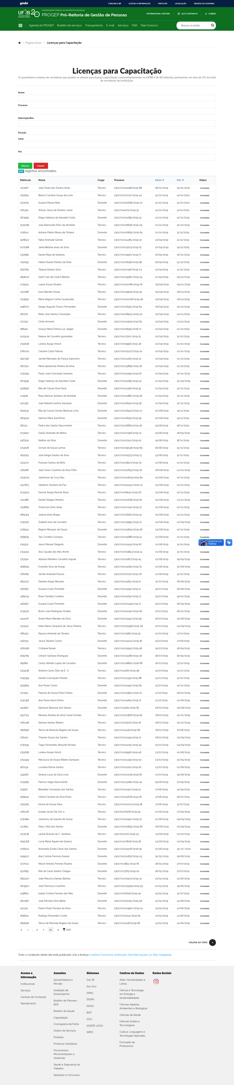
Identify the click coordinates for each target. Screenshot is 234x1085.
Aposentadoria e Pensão (63, 981)
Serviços (123, 25)
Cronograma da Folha (66, 1024)
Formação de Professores (127, 1044)
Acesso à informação (139, 3)
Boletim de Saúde (64, 1011)
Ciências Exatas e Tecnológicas (130, 1023)
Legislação (180, 3)
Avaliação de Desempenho (62, 992)
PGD (134, 25)
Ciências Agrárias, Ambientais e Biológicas (133, 1006)
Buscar (25, 165)
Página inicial (33, 42)
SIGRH (90, 999)
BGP (89, 1012)
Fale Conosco (149, 25)
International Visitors (158, 14)
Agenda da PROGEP (41, 25)
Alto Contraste (189, 14)
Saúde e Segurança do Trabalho (67, 1066)
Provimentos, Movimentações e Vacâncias (64, 1054)
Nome (21, 92)
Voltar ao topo (198, 942)
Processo (23, 105)
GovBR (24, 3)
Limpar (40, 165)
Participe (162, 3)
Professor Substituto (65, 1043)
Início (21, 139)
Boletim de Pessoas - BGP (66, 1002)
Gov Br (91, 979)
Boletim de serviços (69, 25)
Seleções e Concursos (67, 1075)
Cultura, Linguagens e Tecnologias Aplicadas (132, 1033)
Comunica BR (114, 3)
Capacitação (61, 1017)
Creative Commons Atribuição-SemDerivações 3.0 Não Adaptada (130, 954)
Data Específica (26, 118)
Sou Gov (92, 986)
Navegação (20, 25)
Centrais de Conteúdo (33, 997)
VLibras (212, 14)
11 (58, 930)
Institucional (28, 983)
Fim (20, 151)
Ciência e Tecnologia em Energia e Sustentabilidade (132, 994)
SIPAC (90, 993)
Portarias (59, 1037)
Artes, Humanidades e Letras (132, 981)
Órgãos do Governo (204, 3)
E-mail (110, 25)
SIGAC (90, 1006)
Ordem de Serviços (65, 1030)
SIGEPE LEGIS (95, 1025)
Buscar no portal (190, 25)
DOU (89, 1019)
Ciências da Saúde (130, 1014)
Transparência (94, 25)
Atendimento (28, 1003)
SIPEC (90, 1032)
